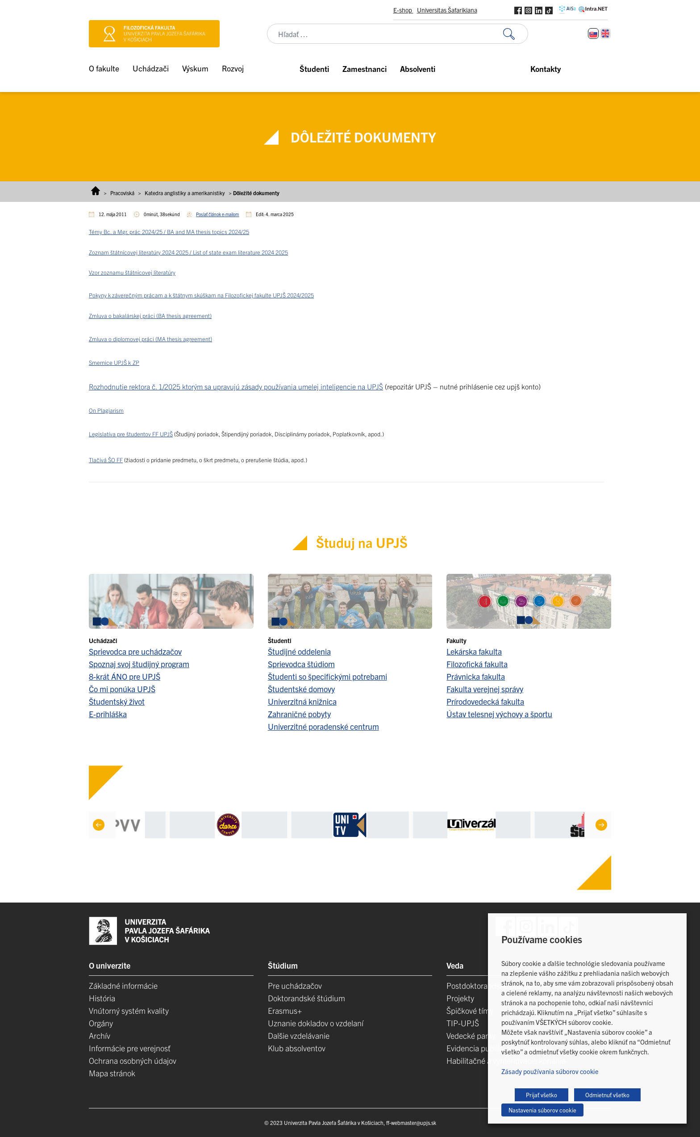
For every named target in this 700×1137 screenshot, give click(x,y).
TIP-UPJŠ (462, 1023)
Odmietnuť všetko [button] (607, 1095)
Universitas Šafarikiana (447, 10)
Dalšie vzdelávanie (298, 1035)
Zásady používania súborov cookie (550, 1071)
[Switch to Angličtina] (605, 33)
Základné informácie (123, 985)
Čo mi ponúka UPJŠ (122, 689)
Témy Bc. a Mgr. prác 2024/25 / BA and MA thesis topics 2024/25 (169, 231)
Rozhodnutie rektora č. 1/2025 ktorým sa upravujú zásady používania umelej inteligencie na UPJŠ (236, 386)
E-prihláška (108, 714)
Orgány (101, 1023)
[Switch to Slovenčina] (593, 33)
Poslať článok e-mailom (217, 214)
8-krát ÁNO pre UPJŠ (124, 676)
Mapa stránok (112, 1073)
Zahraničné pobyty (299, 714)
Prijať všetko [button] (541, 1095)
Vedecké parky (471, 1035)
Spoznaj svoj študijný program (139, 664)
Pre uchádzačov (295, 985)
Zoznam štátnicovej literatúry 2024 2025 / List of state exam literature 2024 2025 (188, 252)
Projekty (460, 998)
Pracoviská (122, 192)
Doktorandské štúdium (306, 998)
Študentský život (117, 701)
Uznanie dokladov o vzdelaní (315, 1023)
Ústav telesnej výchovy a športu (499, 714)
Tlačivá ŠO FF (106, 460)
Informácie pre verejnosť (130, 1048)
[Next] (601, 825)
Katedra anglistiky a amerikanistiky (185, 192)
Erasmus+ (285, 1010)
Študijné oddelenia (299, 651)
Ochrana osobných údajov (132, 1060)
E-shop (403, 10)
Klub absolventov (296, 1048)
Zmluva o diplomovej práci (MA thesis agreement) (150, 339)
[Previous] (98, 825)
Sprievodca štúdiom (301, 664)
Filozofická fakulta (477, 664)
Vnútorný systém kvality (129, 1010)
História (102, 998)
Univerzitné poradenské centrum (323, 726)
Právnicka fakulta (475, 676)
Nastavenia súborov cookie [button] (542, 1110)
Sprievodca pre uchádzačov (135, 651)
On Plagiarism (106, 410)
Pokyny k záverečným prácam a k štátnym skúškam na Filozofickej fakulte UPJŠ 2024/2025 (201, 295)
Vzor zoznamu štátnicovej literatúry (132, 272)
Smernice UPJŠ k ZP (114, 362)
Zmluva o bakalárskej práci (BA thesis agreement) (150, 315)
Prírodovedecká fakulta (485, 701)
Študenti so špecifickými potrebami (327, 676)
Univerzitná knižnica (302, 701)
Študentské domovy (301, 689)
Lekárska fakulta (474, 651)
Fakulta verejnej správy (484, 689)
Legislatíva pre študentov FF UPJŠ (131, 434)
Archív (99, 1035)
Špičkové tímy (469, 1010)
